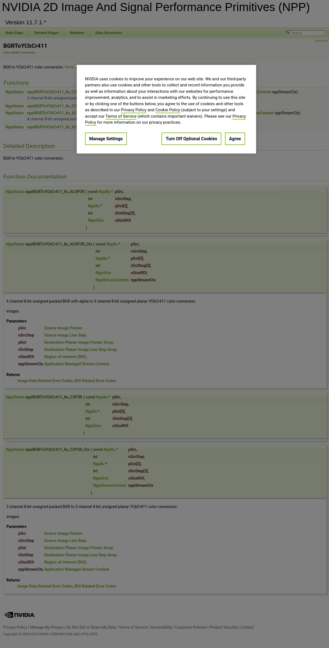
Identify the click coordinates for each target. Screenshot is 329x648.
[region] (166, 109)
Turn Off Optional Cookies (191, 138)
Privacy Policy (133, 109)
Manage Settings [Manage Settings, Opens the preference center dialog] (106, 138)
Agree (235, 138)
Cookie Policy (167, 109)
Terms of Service (120, 116)
